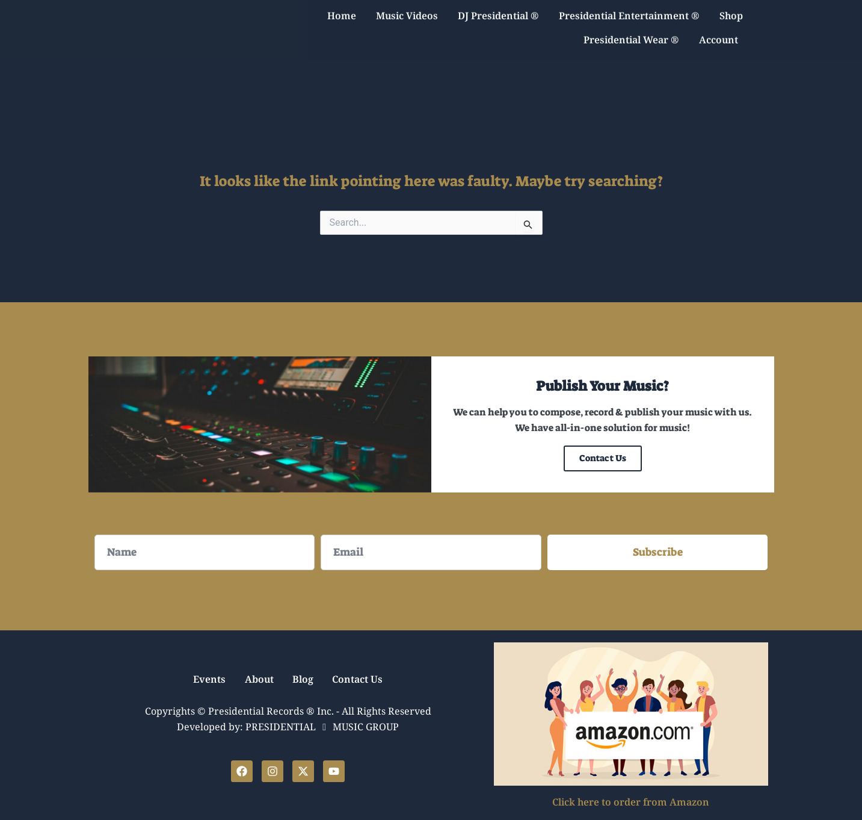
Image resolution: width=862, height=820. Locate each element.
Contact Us (602, 458)
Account (721, 34)
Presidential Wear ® (631, 34)
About (256, 680)
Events (203, 680)
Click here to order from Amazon (630, 803)
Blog (304, 680)
